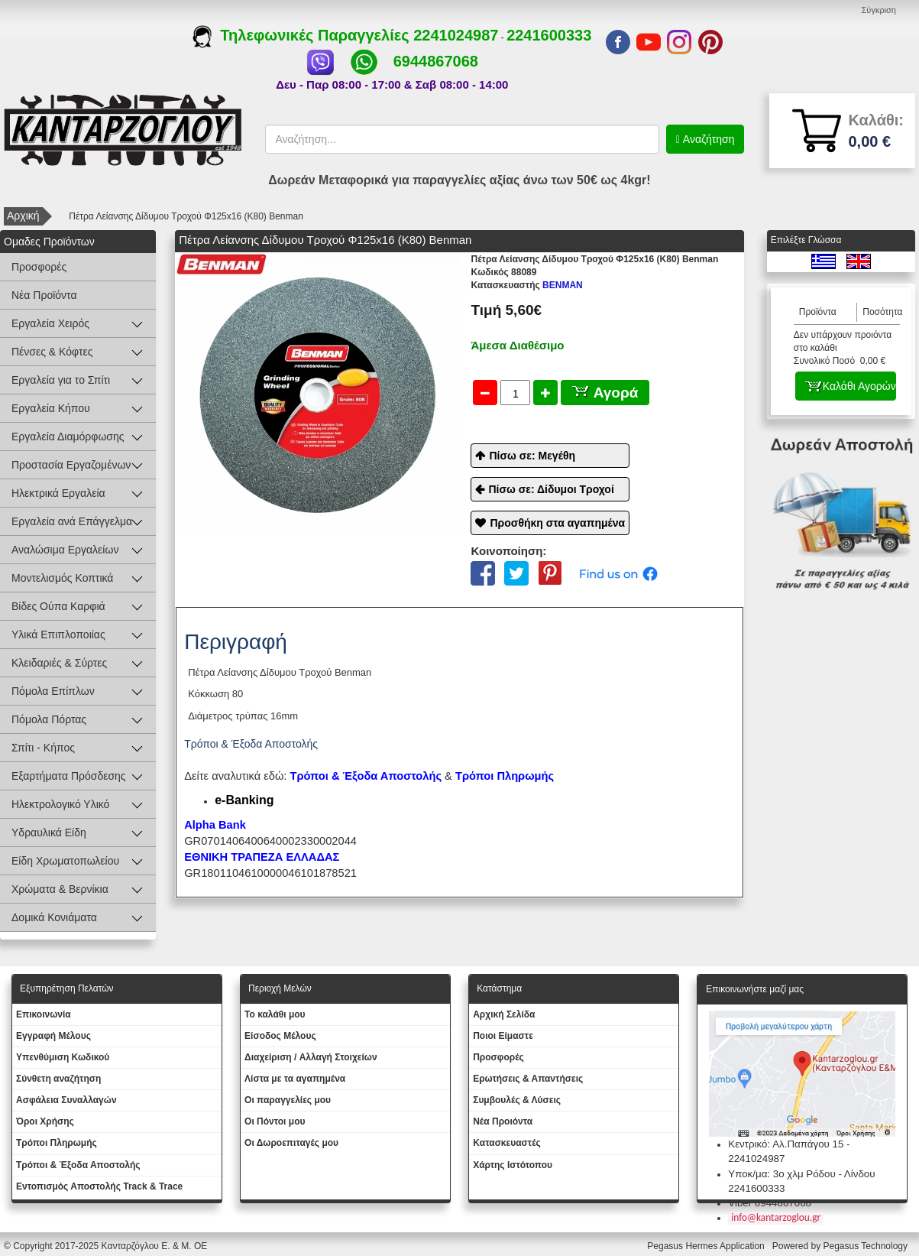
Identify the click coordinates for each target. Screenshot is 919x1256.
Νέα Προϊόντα (44, 295)
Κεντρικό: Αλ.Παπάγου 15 (785, 1144)
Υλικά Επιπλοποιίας (58, 634)
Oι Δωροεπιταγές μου (291, 1143)
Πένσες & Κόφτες (51, 352)
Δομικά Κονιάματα (54, 917)
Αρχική (23, 215)
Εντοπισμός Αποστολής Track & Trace (99, 1186)
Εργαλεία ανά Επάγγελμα (71, 521)
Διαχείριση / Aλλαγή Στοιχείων (310, 1057)
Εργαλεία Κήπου (50, 408)
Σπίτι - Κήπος (43, 748)
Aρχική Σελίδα (504, 1014)
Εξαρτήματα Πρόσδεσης (68, 776)
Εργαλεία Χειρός (50, 323)
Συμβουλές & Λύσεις (517, 1100)
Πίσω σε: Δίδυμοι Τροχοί (550, 489)
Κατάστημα (499, 988)
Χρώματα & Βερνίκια (59, 889)
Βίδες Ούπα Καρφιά (58, 606)
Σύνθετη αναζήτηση (58, 1078)
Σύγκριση (879, 10)
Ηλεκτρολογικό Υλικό (60, 804)
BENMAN (526, 285)
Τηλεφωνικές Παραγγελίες (303, 35)
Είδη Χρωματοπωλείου (65, 861)
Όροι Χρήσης (45, 1121)
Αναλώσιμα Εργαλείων (64, 550)
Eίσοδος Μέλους (280, 1035)
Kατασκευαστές (507, 1143)
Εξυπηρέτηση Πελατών (67, 988)
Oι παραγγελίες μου (287, 1100)
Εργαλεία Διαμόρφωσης (68, 436)
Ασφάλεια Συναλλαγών (66, 1100)
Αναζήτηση (707, 139)
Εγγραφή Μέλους (53, 1035)
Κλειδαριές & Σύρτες (59, 663)
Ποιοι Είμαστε (503, 1035)
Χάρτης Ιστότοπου (512, 1165)
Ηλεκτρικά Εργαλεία (58, 493)
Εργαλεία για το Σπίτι (60, 380)
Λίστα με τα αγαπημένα (294, 1078)
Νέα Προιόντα (502, 1121)
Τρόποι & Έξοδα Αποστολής (78, 1165)
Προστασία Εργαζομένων (71, 465)
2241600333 (548, 35)
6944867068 (435, 61)
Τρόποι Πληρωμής (504, 776)
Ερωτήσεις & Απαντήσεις (528, 1078)
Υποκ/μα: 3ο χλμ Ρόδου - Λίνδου (801, 1174)
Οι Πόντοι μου (274, 1121)
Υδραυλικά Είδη (48, 832)
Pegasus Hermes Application (707, 1246)
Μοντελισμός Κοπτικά (62, 578)
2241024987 (455, 35)
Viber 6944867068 (769, 1203)
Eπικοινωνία (43, 1014)
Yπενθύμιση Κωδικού (62, 1057)
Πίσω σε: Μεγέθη (532, 455)
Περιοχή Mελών (280, 988)
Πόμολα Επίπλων (53, 691)
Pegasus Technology (866, 1246)
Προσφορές (38, 267)
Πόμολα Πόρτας (48, 719)
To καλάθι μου (275, 1014)
